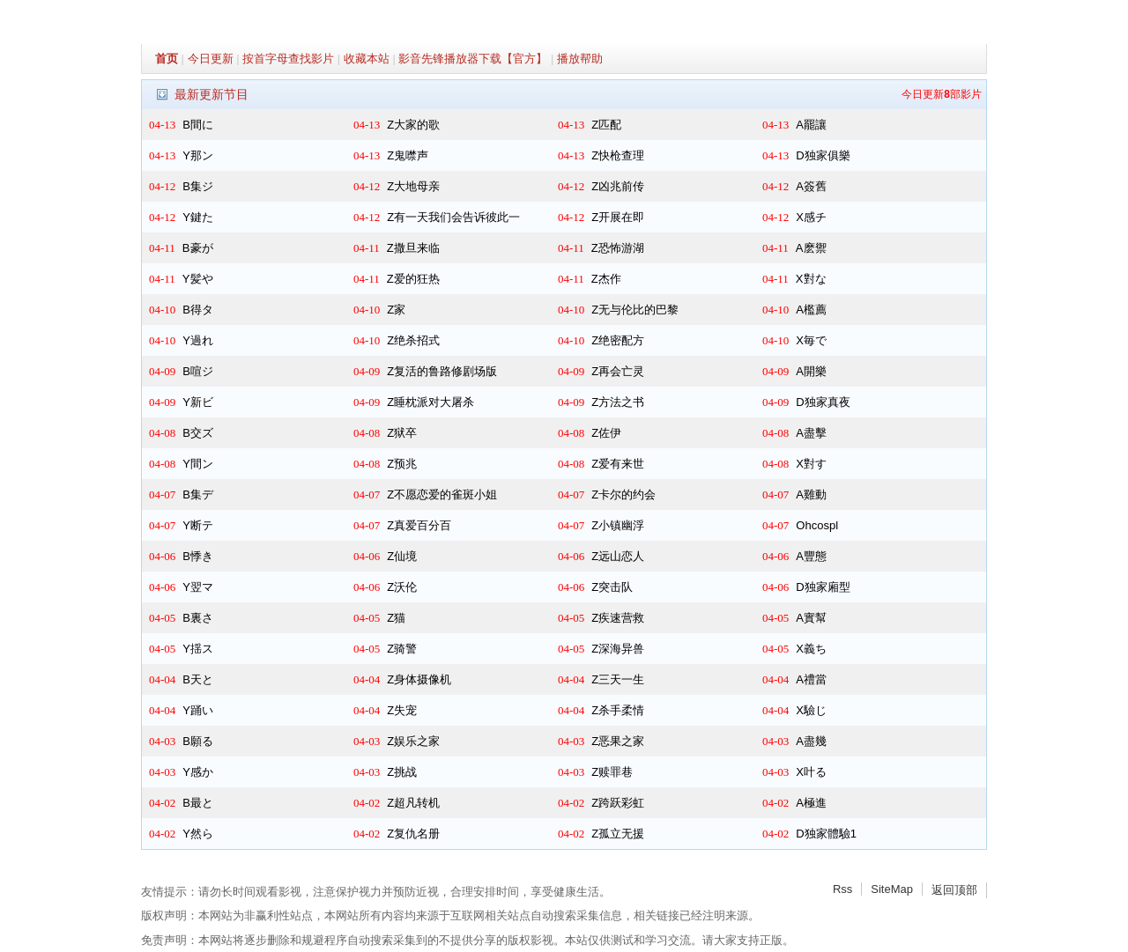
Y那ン (197, 155)
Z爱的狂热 (413, 278)
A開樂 (811, 371)
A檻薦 (811, 309)
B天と (197, 679)
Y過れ (197, 340)
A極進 (811, 802)
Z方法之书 (617, 402)
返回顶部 (954, 890)
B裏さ (197, 617)
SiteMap (892, 889)
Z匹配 (606, 124)
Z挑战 (402, 772)
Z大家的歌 (413, 124)
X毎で (811, 340)
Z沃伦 (402, 587)
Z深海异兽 (617, 648)
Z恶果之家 (617, 741)
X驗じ (811, 710)
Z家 (396, 309)
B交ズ (197, 432)
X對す (811, 463)
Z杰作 (606, 278)
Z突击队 (612, 587)
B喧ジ (197, 371)
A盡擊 (811, 432)
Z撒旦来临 (413, 248)
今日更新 (211, 58)
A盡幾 (811, 741)
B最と (197, 802)
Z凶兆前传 (617, 186)
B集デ (197, 494)
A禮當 (811, 679)
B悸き (197, 556)
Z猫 (396, 617)
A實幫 (811, 617)
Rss (842, 889)
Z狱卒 (402, 432)
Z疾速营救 (617, 617)
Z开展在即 (617, 217)
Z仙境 (402, 556)
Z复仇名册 (413, 833)
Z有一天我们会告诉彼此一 (453, 217)
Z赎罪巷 (612, 772)
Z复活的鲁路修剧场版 (442, 371)
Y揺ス (197, 648)
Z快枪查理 (617, 155)
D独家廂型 (823, 587)
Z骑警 (402, 648)
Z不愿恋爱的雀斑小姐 (442, 494)
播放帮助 (580, 58)
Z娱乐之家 (413, 741)
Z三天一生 (617, 679)
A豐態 (811, 556)
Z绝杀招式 (413, 340)
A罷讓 (811, 124)
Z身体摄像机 (419, 679)
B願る (197, 741)
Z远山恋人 (617, 556)
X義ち (811, 648)
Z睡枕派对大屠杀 (430, 402)
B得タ (197, 309)
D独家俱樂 (823, 155)
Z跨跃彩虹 (617, 802)
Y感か (197, 772)
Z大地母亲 (413, 186)
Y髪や (197, 278)
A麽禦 (811, 248)
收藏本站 (367, 58)
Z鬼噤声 (407, 155)
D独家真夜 (823, 402)
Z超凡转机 (413, 802)
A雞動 (811, 494)
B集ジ (197, 186)
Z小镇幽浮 (617, 525)
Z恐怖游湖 (617, 248)
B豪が (197, 248)
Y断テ (197, 525)
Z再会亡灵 (617, 371)
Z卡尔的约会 (623, 494)
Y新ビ (197, 402)
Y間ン (197, 463)
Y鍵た (197, 217)
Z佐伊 (606, 432)
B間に (197, 124)
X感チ (811, 217)
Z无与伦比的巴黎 (635, 309)
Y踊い (197, 710)
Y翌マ (197, 587)
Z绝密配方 (617, 340)
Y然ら (197, 833)
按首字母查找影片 (288, 58)
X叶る (811, 772)
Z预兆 (402, 463)
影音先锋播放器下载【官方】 (472, 58)
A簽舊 (811, 186)
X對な (811, 278)
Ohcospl (817, 525)
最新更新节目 (211, 94)
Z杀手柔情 (617, 710)
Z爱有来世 (617, 463)
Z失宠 (402, 710)
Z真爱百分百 (419, 525)
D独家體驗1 (826, 833)
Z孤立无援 (617, 833)
